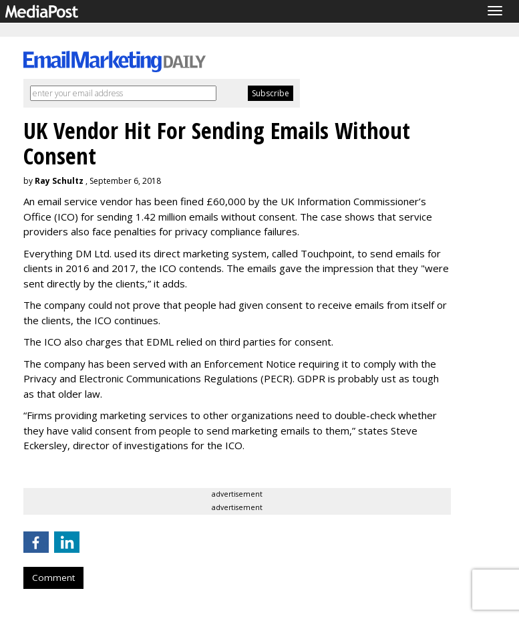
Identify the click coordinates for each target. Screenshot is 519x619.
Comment (53, 578)
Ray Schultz (59, 181)
